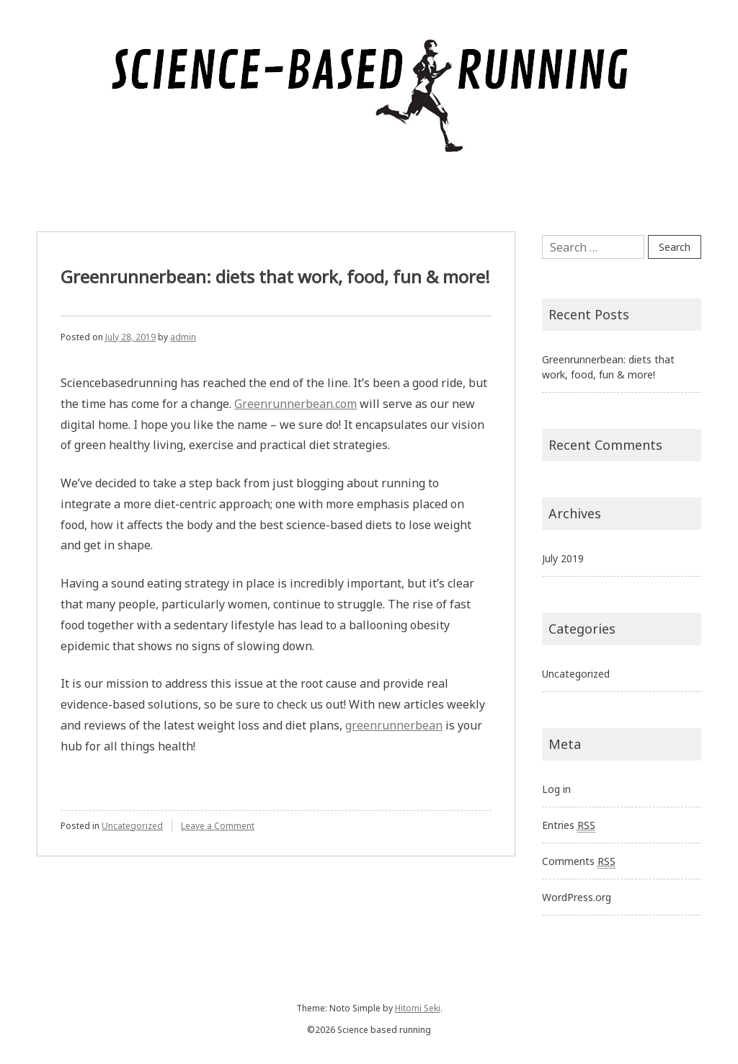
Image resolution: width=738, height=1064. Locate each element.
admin (183, 337)
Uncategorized (132, 826)
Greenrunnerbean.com (295, 404)
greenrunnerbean (394, 725)
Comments (578, 861)
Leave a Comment (217, 826)
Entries (568, 825)
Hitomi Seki (417, 1008)
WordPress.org (576, 897)
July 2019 (563, 558)
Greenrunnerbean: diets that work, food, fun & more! (275, 276)
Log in (556, 789)
